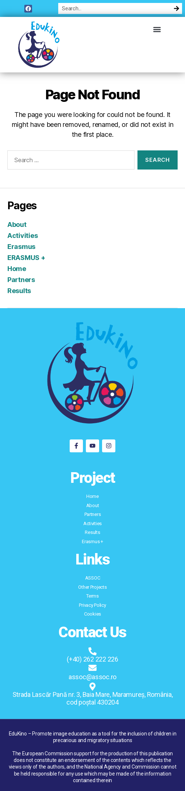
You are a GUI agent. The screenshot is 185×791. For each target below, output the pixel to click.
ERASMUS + (26, 257)
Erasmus (21, 246)
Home (16, 268)
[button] (157, 29)
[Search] (176, 8)
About (17, 224)
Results (19, 291)
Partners (21, 280)
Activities (22, 235)
